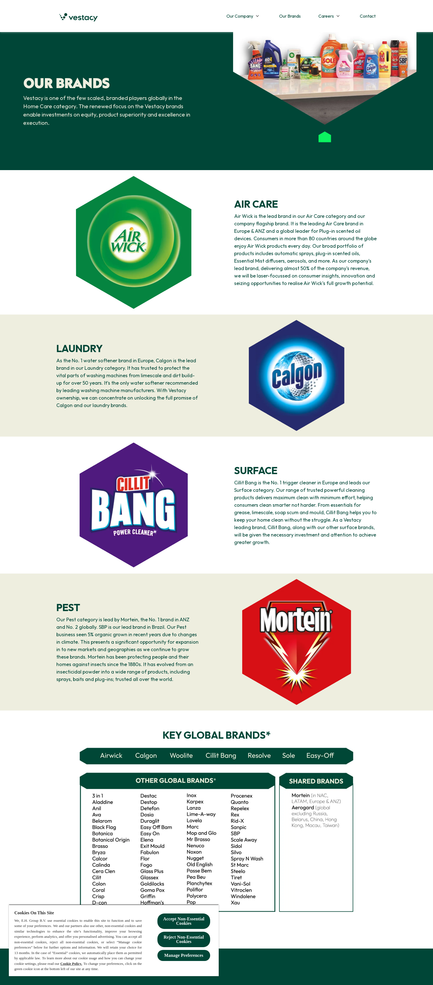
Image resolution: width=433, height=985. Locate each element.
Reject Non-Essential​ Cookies (184, 939)
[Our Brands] (290, 16)
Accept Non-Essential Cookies (183, 921)
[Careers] (326, 16)
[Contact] (368, 16)
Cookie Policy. (71, 964)
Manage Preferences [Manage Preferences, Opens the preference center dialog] (183, 955)
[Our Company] (239, 16)
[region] (114, 940)
